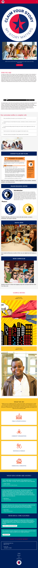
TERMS (19, 553)
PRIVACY (19, 555)
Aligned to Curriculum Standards (9, 525)
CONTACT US (19, 558)
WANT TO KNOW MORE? (19, 539)
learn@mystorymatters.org (8, 543)
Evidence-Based (6, 534)
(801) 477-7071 (6, 544)
